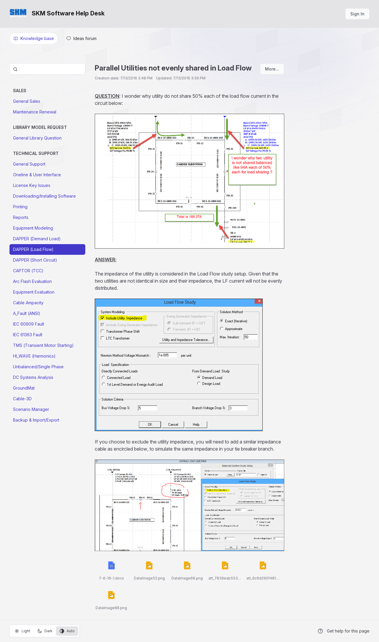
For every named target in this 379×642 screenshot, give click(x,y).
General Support (29, 163)
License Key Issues (31, 185)
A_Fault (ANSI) (26, 313)
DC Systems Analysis (33, 377)
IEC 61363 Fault (27, 334)
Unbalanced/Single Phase (38, 366)
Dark (44, 631)
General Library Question (37, 137)
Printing (20, 206)
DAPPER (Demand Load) (37, 238)
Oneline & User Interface (37, 174)
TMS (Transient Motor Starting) (43, 345)
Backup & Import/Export (36, 419)
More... (272, 68)
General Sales (26, 101)
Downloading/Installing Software (44, 195)
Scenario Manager (31, 409)
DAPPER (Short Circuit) (35, 259)
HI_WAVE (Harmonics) (34, 355)
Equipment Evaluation (33, 291)
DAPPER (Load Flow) (33, 249)
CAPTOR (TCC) (28, 270)
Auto (67, 631)
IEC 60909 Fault (28, 323)
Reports (20, 217)
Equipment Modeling (33, 227)
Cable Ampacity (28, 302)
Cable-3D (22, 398)
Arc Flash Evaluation (32, 281)
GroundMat (24, 387)
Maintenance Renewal (34, 111)
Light (22, 631)
